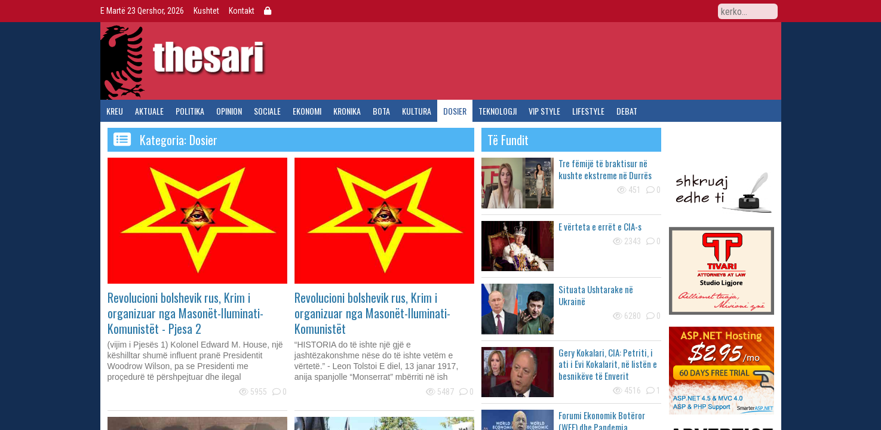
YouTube (683, 10)
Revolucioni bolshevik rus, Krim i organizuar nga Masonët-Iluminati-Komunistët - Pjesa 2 (185, 312)
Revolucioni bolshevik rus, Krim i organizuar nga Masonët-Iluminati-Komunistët (372, 312)
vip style (544, 111)
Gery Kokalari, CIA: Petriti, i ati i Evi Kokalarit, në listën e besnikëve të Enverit (607, 364)
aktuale (149, 111)
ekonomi (307, 111)
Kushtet (206, 11)
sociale (267, 111)
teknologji (497, 111)
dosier (454, 111)
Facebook (643, 10)
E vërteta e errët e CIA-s (599, 226)
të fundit (508, 140)
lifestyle (588, 111)
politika (190, 111)
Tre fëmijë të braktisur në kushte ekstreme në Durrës (605, 169)
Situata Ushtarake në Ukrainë (595, 295)
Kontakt (241, 11)
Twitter (663, 10)
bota (381, 111)
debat (626, 111)
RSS (704, 10)
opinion (229, 111)
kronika (347, 111)
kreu (114, 111)
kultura (416, 111)
